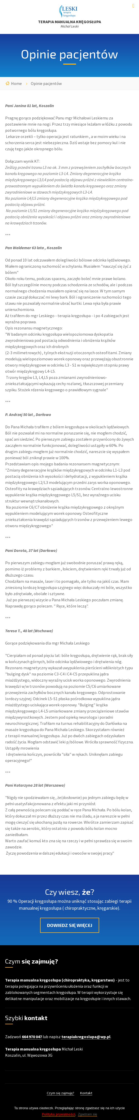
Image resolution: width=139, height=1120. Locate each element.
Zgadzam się (87, 1117)
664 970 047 (32, 1036)
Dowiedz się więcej (69, 925)
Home (16, 83)
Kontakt (86, 1093)
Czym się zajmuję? (60, 1093)
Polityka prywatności (58, 1117)
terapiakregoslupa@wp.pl (85, 1036)
